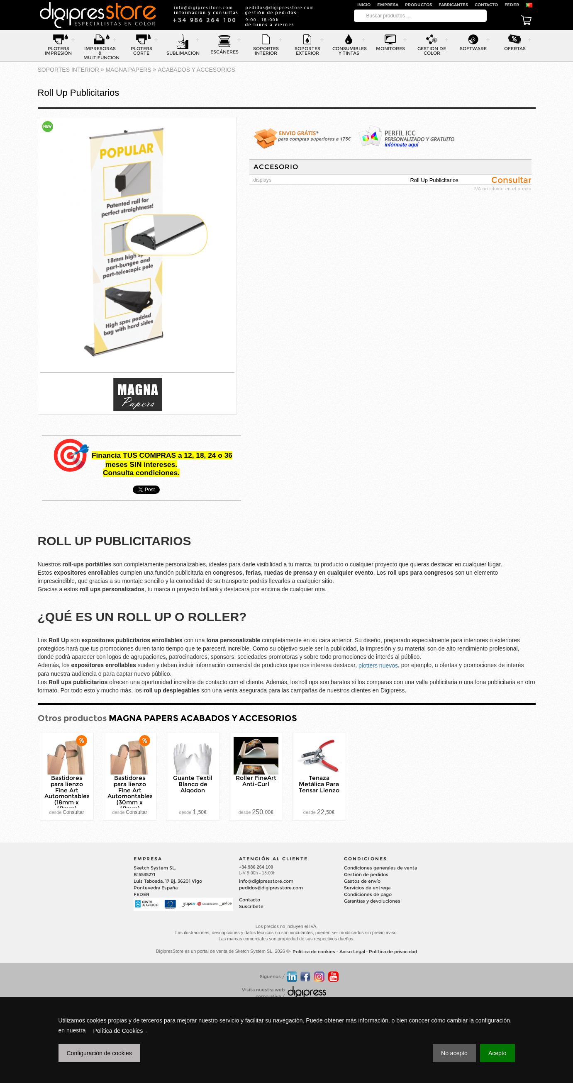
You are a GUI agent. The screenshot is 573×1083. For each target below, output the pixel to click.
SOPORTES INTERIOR (68, 69)
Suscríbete (251, 906)
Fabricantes (453, 4)
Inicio (364, 4)
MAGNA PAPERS (128, 69)
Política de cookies (314, 951)
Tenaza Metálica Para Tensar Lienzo (319, 784)
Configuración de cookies (99, 1053)
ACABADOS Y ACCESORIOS (196, 69)
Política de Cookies (118, 1030)
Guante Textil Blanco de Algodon (192, 784)
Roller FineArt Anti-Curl (256, 781)
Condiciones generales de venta (380, 868)
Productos (418, 4)
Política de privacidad (393, 951)
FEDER (512, 4)
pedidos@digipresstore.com (271, 888)
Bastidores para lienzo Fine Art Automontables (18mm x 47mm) (67, 793)
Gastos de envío (362, 881)
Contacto (486, 4)
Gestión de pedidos (366, 874)
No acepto (454, 1053)
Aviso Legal (352, 951)
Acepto (497, 1053)
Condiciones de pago (368, 894)
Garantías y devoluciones (372, 901)
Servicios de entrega (367, 888)
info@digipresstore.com (266, 881)
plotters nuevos (378, 665)
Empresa (387, 4)
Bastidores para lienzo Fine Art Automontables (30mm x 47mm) (130, 793)
